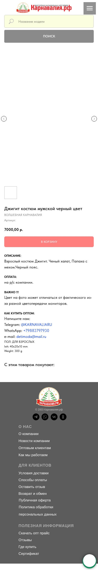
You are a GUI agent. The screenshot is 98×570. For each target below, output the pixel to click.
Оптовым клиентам (35, 448)
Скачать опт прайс (34, 533)
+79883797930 (36, 330)
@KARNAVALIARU (36, 324)
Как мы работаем (33, 455)
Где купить (27, 547)
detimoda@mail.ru (31, 336)
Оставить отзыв (32, 487)
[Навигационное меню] (90, 8)
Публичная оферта (35, 500)
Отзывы (25, 540)
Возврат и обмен (33, 494)
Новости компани (33, 441)
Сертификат (29, 554)
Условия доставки (34, 473)
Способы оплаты (33, 480)
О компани (27, 434)
